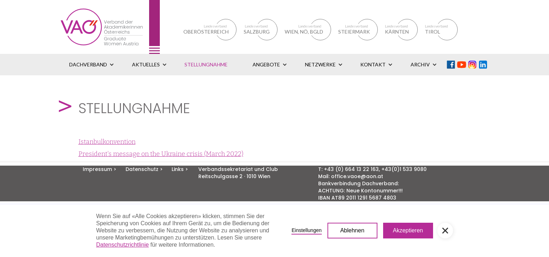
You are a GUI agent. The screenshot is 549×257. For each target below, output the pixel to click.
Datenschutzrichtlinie (122, 245)
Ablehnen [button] (352, 230)
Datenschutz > (144, 169)
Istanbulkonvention (107, 142)
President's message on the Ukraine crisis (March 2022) (160, 154)
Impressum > (99, 169)
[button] (91, 64)
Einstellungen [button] (306, 230)
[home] (110, 27)
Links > (180, 169)
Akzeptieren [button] (408, 230)
